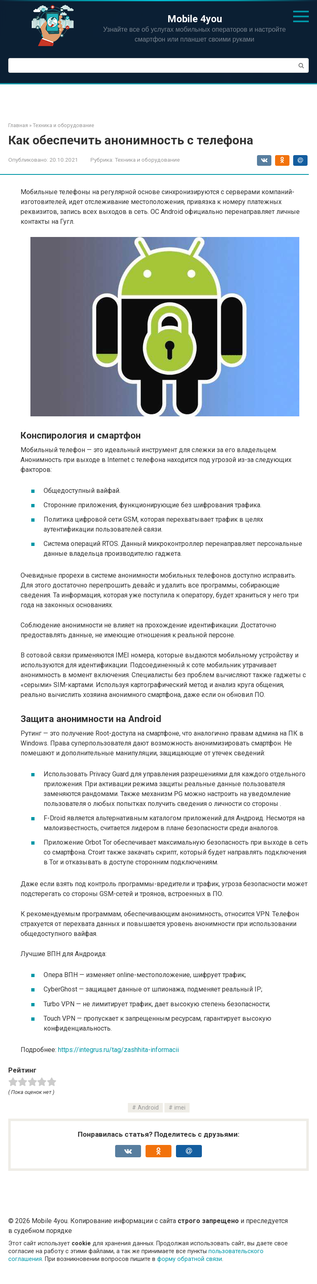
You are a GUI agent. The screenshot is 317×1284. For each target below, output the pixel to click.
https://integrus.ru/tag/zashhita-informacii (118, 1050)
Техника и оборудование (147, 159)
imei (179, 1107)
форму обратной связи (189, 1259)
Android (148, 1107)
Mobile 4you (194, 19)
